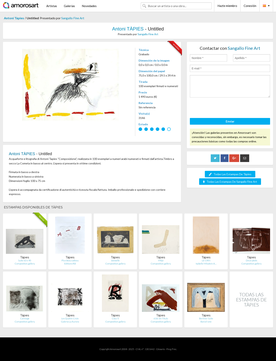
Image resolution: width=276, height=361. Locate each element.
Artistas (51, 6)
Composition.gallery (25, 263)
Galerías (69, 6)
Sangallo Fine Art (72, 18)
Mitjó (160, 260)
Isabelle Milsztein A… (206, 263)
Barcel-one (206, 321)
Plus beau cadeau (70, 260)
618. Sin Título (161, 318)
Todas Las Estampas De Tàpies (230, 174)
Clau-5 (115, 318)
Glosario (160, 349)
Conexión (250, 5)
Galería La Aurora (70, 321)
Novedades (89, 6)
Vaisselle (115, 260)
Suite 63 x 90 (24, 260)
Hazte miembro (227, 5)
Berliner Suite (206, 318)
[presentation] (220, 108)
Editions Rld (70, 263)
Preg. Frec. (171, 349)
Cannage (24, 318)
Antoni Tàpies (14, 18)
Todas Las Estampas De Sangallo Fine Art (230, 181)
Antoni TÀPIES (128, 28)
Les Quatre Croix (70, 318)
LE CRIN (206, 260)
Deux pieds (251, 260)
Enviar (230, 121)
